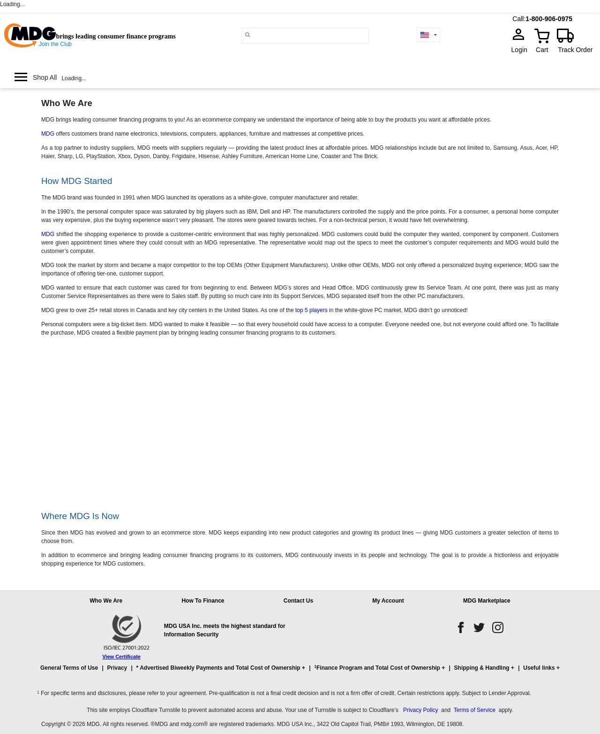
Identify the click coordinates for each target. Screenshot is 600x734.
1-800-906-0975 (548, 19)
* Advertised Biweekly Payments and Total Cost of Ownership (218, 668)
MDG (47, 133)
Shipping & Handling (482, 668)
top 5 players (311, 310)
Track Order (575, 50)
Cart (542, 50)
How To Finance (202, 600)
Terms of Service (474, 710)
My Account (388, 600)
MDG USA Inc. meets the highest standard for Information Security (224, 630)
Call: (518, 19)
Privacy (117, 668)
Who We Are (106, 600)
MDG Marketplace (486, 600)
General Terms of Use (69, 668)
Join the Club (55, 44)
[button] (300, 672)
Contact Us (298, 600)
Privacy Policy (420, 710)
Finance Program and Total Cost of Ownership (377, 667)
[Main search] (248, 35)
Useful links (539, 668)
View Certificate (121, 656)
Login (522, 50)
